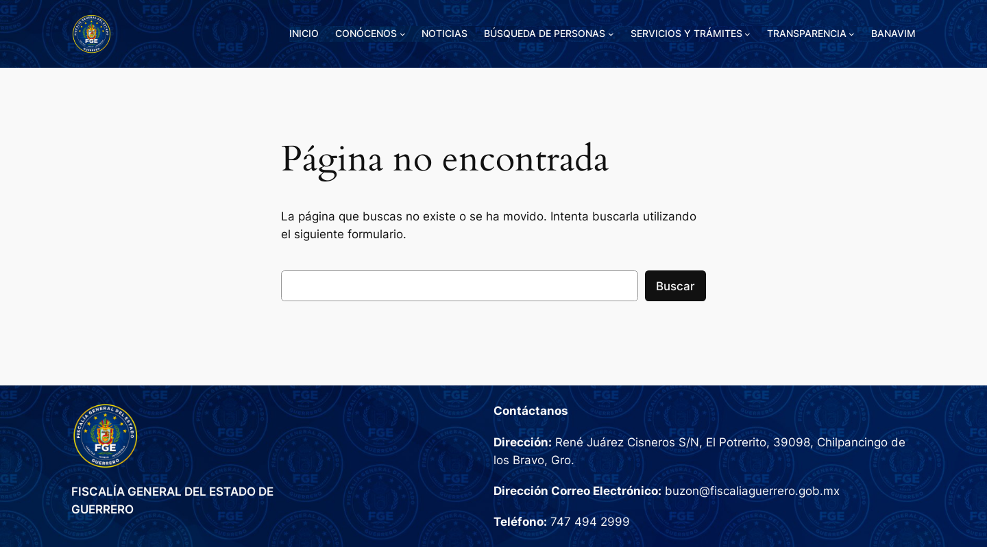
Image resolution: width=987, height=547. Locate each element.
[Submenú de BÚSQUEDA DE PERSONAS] (611, 34)
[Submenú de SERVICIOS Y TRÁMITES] (747, 34)
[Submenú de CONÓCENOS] (403, 34)
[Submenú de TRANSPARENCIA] (852, 34)
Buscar (675, 286)
